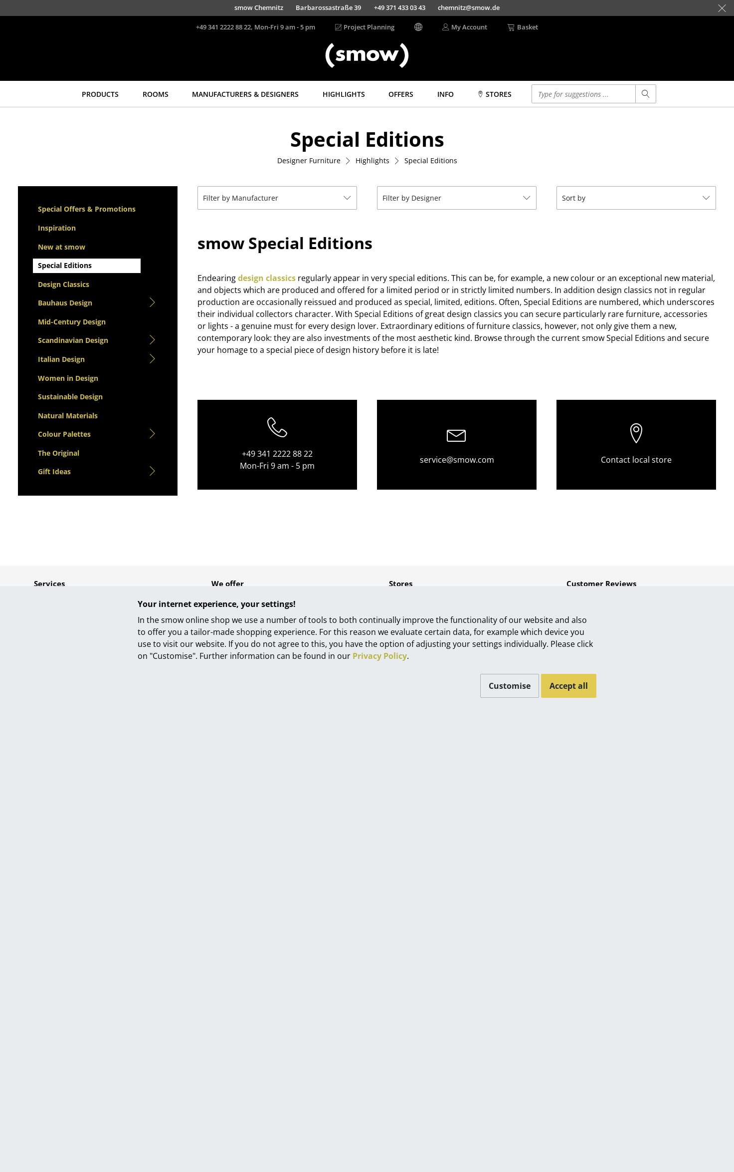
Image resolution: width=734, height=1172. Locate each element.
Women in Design (68, 378)
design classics (267, 278)
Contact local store (636, 459)
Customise (510, 685)
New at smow (61, 247)
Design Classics (63, 284)
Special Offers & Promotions (87, 209)
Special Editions (65, 265)
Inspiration (57, 228)
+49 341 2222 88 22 (277, 453)
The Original (58, 453)
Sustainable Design (70, 396)
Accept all (569, 685)
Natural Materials (68, 415)
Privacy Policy (380, 655)
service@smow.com (457, 459)
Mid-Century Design (72, 321)
